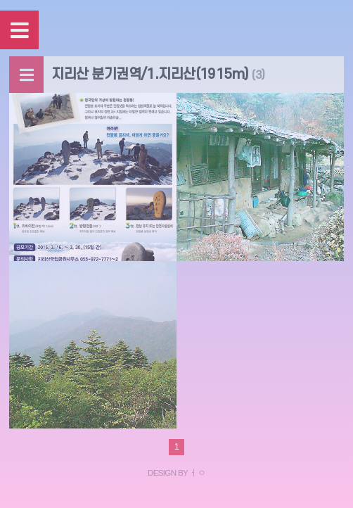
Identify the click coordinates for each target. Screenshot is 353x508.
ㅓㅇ (197, 472)
